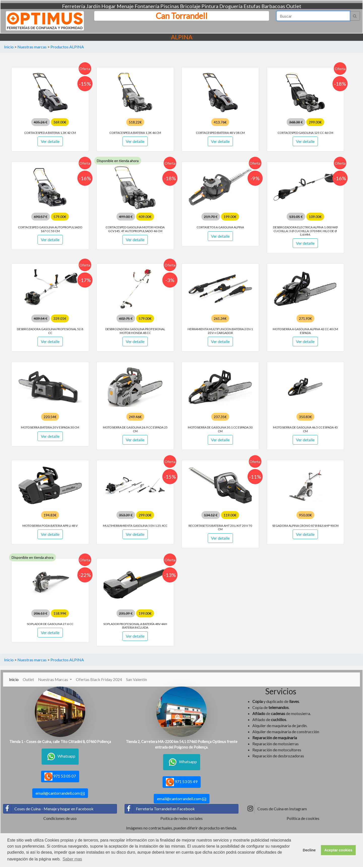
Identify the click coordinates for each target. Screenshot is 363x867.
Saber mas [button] (72, 859)
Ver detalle (50, 141)
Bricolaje (190, 6)
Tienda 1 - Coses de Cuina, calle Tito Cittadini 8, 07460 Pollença (60, 741)
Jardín (93, 6)
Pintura (209, 6)
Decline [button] (309, 850)
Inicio (9, 46)
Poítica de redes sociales (181, 818)
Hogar (108, 6)
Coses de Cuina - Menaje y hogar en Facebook (48, 808)
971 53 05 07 (60, 776)
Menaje (125, 6)
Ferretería (73, 6)
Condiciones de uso (60, 818)
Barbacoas (273, 6)
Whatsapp (60, 756)
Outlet (293, 6)
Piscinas (169, 6)
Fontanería (147, 6)
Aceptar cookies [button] (338, 850)
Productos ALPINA (67, 46)
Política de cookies (303, 818)
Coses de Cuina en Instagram (276, 808)
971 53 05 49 (181, 782)
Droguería (231, 6)
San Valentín (136, 679)
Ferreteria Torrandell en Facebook (160, 808)
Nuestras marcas (32, 46)
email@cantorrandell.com (60, 793)
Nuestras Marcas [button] (53, 679)
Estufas (252, 6)
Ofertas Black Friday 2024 (99, 679)
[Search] (313, 16)
